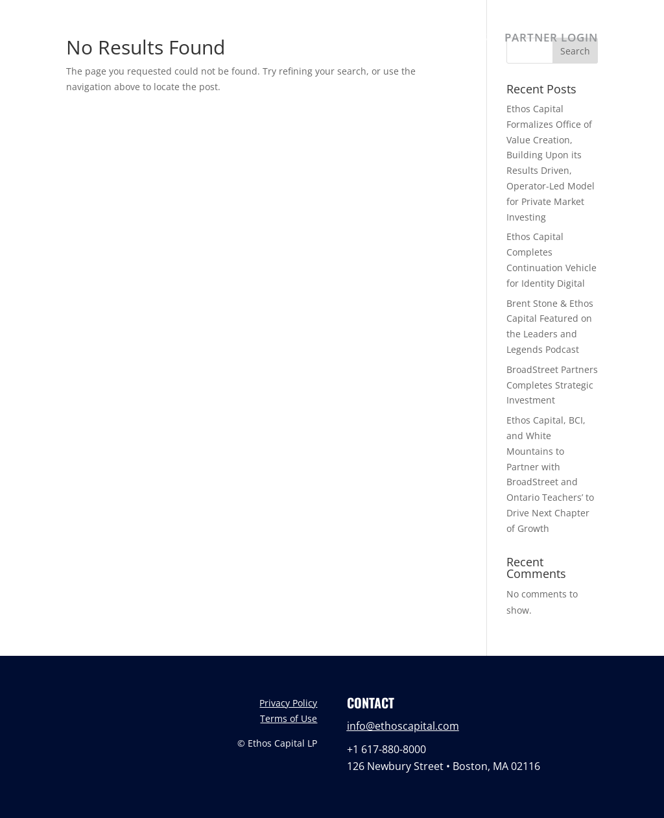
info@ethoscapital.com (403, 726)
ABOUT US (275, 39)
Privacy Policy (288, 703)
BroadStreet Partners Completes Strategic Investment (552, 385)
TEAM (338, 39)
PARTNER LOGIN (551, 39)
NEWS (471, 39)
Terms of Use (288, 718)
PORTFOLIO (405, 39)
